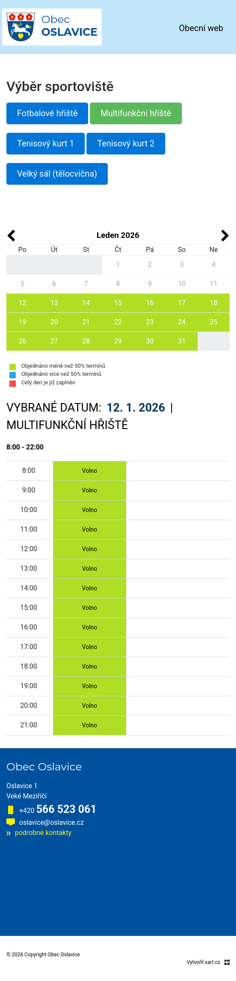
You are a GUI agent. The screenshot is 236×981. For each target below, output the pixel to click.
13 (54, 303)
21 (86, 322)
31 (182, 341)
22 (118, 322)
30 (150, 341)
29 (118, 341)
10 (182, 284)
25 (214, 322)
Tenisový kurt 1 (45, 143)
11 (214, 284)
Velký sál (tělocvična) (57, 174)
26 (22, 341)
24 (182, 322)
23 (150, 322)
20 (54, 322)
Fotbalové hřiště (47, 113)
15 (118, 303)
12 (22, 303)
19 (22, 322)
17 (182, 303)
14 (86, 303)
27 (54, 341)
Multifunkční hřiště (136, 113)
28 (86, 341)
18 (214, 303)
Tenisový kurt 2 (125, 143)
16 (150, 303)
